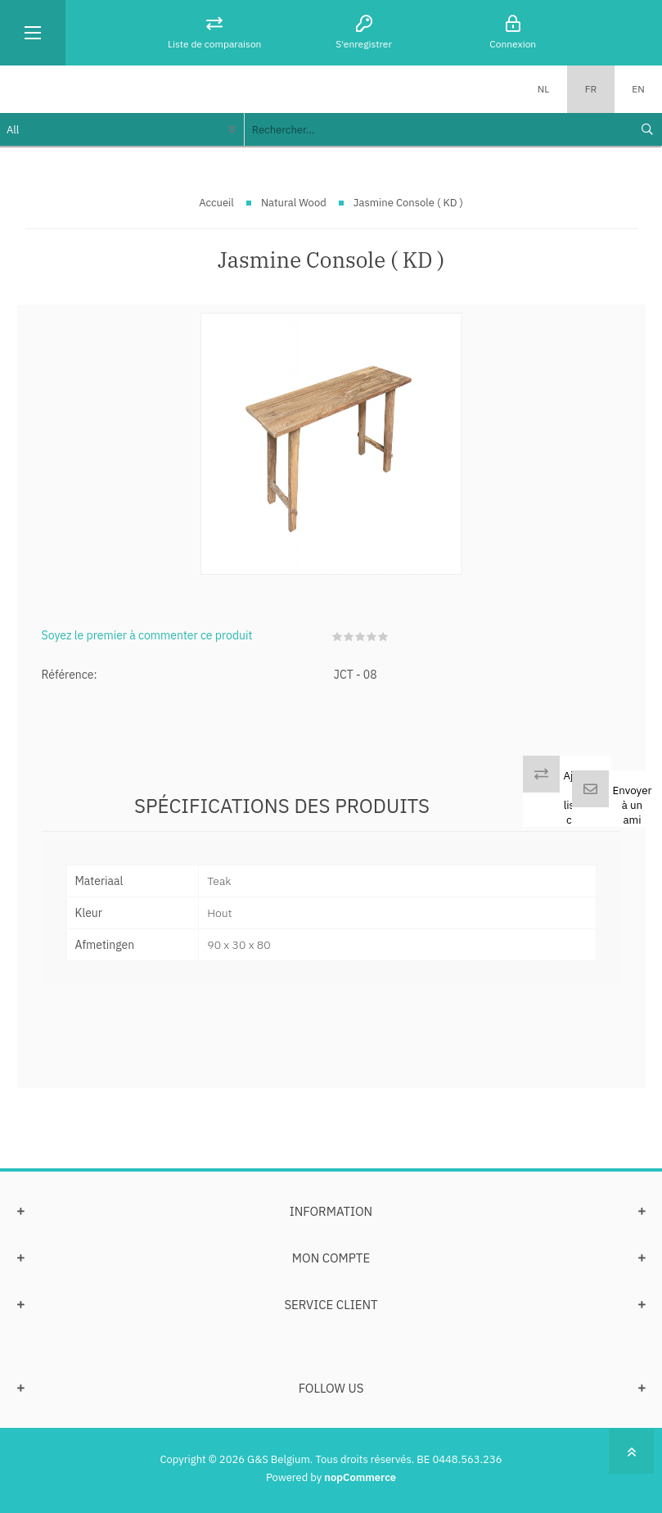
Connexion (512, 44)
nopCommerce (360, 1477)
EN (638, 89)
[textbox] (437, 129)
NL (544, 89)
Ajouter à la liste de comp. (582, 797)
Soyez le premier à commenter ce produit (147, 635)
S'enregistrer (364, 44)
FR (591, 89)
